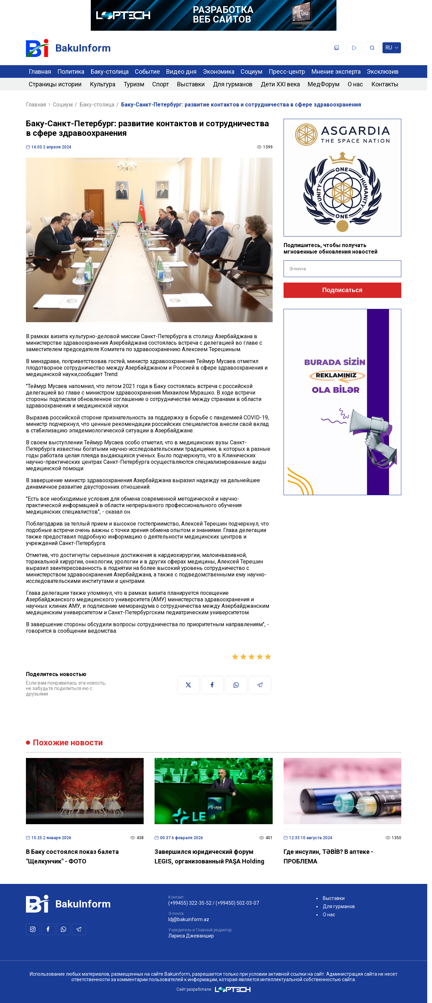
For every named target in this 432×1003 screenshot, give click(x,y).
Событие (147, 71)
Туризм (134, 84)
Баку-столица (110, 71)
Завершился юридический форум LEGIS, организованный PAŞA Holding (209, 856)
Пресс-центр (287, 71)
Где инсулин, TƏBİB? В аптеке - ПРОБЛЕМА (328, 856)
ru (392, 49)
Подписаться (342, 290)
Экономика (218, 71)
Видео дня (181, 71)
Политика (70, 71)
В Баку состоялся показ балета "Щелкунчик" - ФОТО (72, 856)
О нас (355, 84)
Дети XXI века (280, 84)
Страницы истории (55, 84)
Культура (102, 84)
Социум (251, 71)
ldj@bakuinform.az (188, 919)
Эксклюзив (383, 71)
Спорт (160, 84)
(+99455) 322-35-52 (190, 903)
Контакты (385, 84)
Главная (40, 71)
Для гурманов (233, 84)
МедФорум (324, 84)
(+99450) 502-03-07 (237, 903)
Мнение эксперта (336, 71)
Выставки (191, 84)
